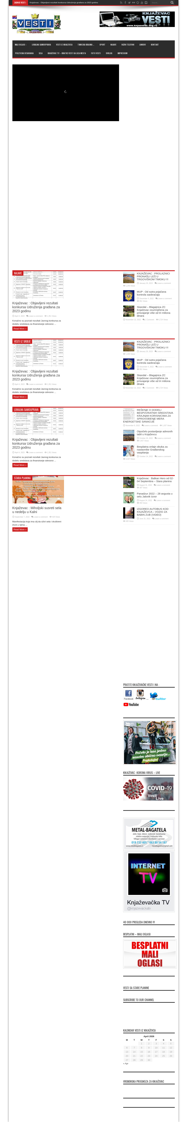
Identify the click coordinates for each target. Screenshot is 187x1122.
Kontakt (155, 44)
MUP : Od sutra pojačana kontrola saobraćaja (151, 293)
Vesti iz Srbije (22, 341)
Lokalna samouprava (41, 44)
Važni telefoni (127, 44)
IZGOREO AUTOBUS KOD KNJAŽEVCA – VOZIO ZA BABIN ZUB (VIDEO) (153, 511)
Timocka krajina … (86, 44)
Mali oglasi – (21, 44)
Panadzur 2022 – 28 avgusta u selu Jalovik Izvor (155, 495)
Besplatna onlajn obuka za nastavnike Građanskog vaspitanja (152, 449)
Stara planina (22, 478)
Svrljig (109, 53)
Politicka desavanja (24, 53)
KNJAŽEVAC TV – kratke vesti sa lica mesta (67, 53)
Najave (113, 44)
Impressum (122, 53)
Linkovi (142, 44)
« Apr (125, 1063)
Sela (40, 53)
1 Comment (149, 320)
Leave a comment (36, 316)
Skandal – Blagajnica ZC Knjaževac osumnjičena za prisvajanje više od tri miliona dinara (153, 311)
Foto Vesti (96, 53)
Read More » (20, 328)
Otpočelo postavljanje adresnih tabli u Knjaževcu (155, 433)
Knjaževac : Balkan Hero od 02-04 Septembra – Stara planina (155, 480)
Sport (102, 44)
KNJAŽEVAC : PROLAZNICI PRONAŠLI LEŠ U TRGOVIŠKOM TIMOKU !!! (153, 276)
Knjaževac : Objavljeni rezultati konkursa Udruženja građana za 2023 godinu (64, 3)
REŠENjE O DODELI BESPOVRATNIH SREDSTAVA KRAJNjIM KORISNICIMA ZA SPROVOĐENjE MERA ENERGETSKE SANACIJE (148, 415)
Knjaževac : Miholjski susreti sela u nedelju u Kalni (36, 510)
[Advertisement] (52, 242)
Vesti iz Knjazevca (64, 44)
